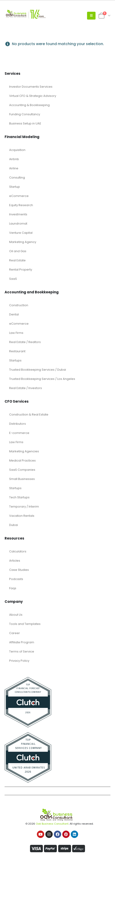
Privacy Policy (19, 660)
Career (14, 633)
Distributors (17, 424)
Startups (15, 360)
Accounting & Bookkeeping (29, 105)
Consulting (17, 177)
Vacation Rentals (21, 516)
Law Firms (16, 333)
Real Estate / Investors (25, 388)
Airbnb (14, 159)
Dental (14, 314)
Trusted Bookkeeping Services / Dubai (37, 369)
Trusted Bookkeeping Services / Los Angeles (42, 379)
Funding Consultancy (24, 114)
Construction (18, 305)
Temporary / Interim (24, 506)
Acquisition (17, 150)
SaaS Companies (22, 470)
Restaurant (17, 351)
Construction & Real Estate (28, 414)
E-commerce (19, 433)
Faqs (12, 588)
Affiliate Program (21, 642)
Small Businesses (22, 479)
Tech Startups (19, 497)
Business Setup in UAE (25, 123)
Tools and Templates (25, 624)
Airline (13, 168)
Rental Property (20, 269)
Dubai (13, 525)
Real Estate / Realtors (25, 342)
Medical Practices (22, 460)
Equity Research (21, 205)
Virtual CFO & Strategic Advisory (32, 96)
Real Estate (17, 260)
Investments (18, 214)
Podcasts (16, 579)
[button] (91, 16)
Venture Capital (21, 233)
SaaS (13, 279)
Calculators (17, 551)
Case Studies (19, 570)
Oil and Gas (17, 251)
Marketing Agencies (24, 451)
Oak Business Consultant (52, 824)
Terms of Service (21, 651)
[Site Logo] (25, 15)
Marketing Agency (22, 242)
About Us (15, 614)
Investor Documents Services (30, 86)
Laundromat (18, 223)
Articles (14, 560)
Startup (14, 187)
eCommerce (19, 196)
